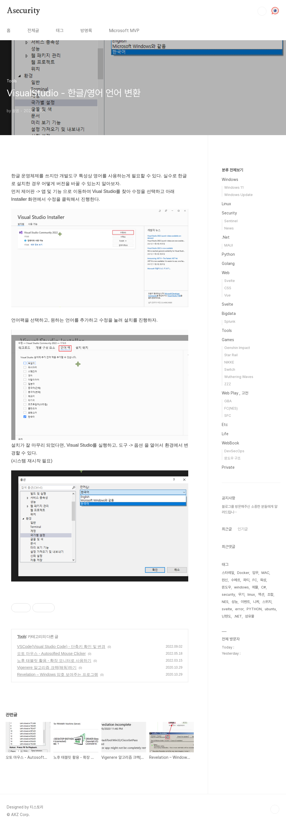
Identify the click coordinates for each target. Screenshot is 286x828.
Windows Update (238, 195)
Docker (243, 573)
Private (228, 467)
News (229, 228)
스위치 (266, 602)
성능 (235, 602)
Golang (228, 263)
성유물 (249, 616)
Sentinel (231, 221)
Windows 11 (234, 187)
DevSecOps (234, 451)
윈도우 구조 (232, 458)
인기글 (243, 529)
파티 (246, 580)
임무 (255, 573)
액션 (261, 594)
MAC (265, 573)
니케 (256, 602)
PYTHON (254, 609)
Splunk (229, 321)
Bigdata (229, 313)
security (228, 594)
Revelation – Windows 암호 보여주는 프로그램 (57, 674)
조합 (270, 594)
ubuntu (270, 609)
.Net (226, 237)
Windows (230, 179)
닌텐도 (226, 616)
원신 (225, 580)
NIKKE (229, 362)
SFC (227, 415)
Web (226, 273)
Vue (227, 295)
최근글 (227, 529)
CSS (227, 288)
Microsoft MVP (124, 30)
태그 (60, 30)
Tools (22, 636)
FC (254, 580)
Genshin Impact (237, 348)
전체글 (33, 30)
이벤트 (245, 602)
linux (251, 594)
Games (228, 340)
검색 (262, 11)
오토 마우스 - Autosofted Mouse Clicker (51, 653)
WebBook (230, 443)
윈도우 (226, 587)
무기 (241, 594)
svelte (227, 609)
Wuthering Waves (238, 377)
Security (229, 213)
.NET (238, 616)
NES (225, 602)
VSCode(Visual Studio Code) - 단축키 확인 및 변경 (61, 646)
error (239, 609)
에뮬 (255, 587)
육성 (263, 580)
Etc (225, 424)
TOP (274, 809)
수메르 (235, 580)
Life (225, 434)
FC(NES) (231, 408)
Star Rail (231, 355)
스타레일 (228, 573)
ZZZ (227, 384)
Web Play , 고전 (235, 393)
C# (263, 587)
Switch (229, 369)
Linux (226, 204)
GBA (228, 401)
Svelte (229, 281)
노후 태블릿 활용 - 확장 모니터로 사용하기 (54, 660)
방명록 (86, 30)
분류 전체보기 (232, 170)
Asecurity (23, 11)
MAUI (228, 245)
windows (241, 587)
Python (228, 254)
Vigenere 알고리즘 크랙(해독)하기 (47, 667)
